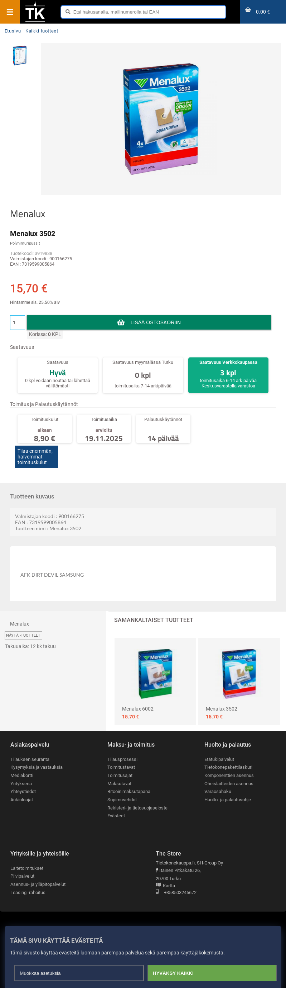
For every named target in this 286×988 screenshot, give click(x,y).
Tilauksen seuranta (29, 759)
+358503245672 (176, 892)
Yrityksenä (21, 783)
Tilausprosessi (122, 759)
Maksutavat (119, 783)
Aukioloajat (21, 799)
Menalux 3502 (221, 709)
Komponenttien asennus (229, 775)
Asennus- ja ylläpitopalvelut (38, 884)
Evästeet (116, 815)
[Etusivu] (35, 21)
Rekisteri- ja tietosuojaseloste (137, 808)
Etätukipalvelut (219, 759)
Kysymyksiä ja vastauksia (36, 767)
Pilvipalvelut (22, 876)
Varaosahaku (217, 791)
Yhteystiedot (23, 791)
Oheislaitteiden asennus (228, 783)
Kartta (165, 886)
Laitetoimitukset (26, 868)
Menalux (27, 213)
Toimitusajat (119, 775)
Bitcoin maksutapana (128, 791)
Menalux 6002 (138, 709)
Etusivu (13, 31)
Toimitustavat (121, 767)
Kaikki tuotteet (41, 31)
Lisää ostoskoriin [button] (156, 322)
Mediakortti (21, 775)
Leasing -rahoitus (27, 892)
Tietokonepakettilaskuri (228, 767)
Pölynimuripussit (25, 243)
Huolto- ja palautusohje (227, 799)
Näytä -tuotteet (23, 635)
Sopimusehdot (122, 799)
